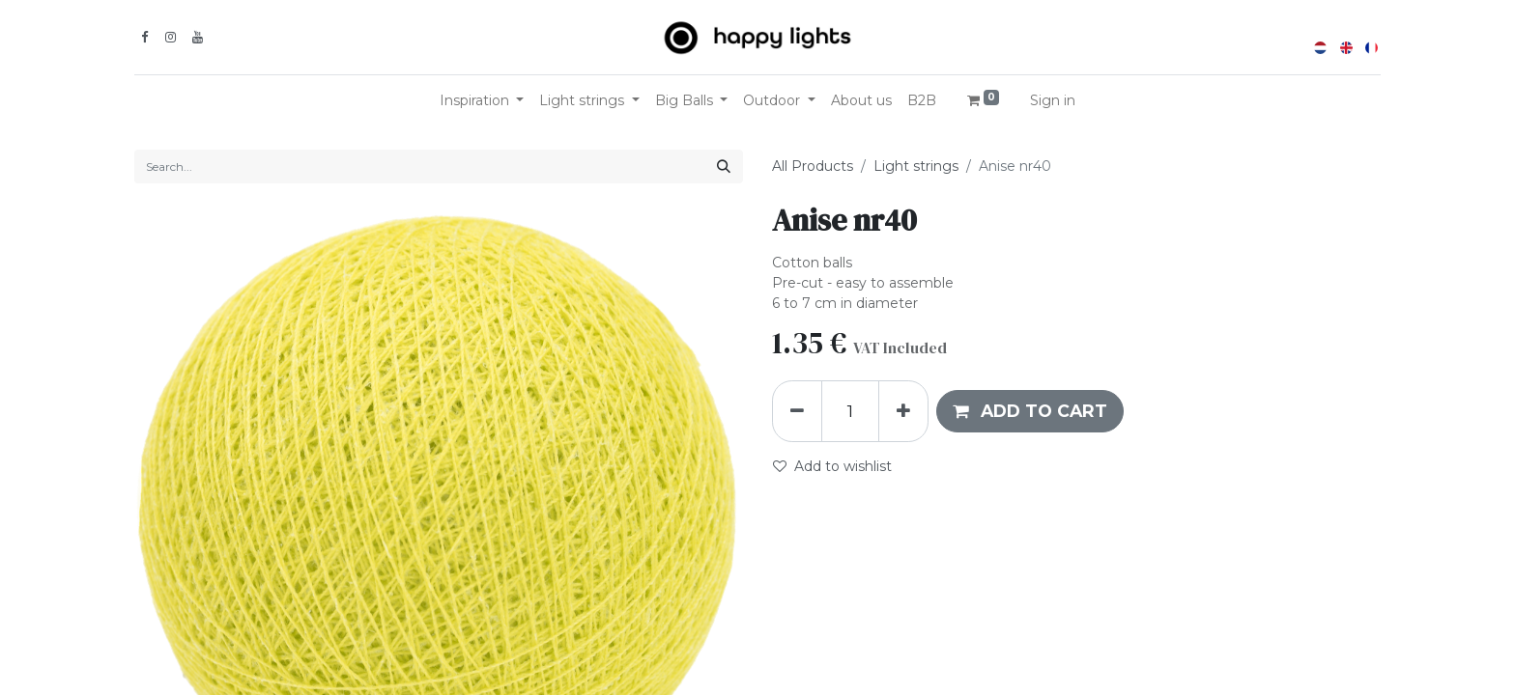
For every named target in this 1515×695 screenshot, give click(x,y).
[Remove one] (797, 411)
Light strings (915, 166)
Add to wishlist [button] (832, 466)
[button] (1030, 411)
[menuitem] (861, 101)
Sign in (1052, 100)
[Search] (723, 166)
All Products (812, 166)
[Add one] (903, 411)
